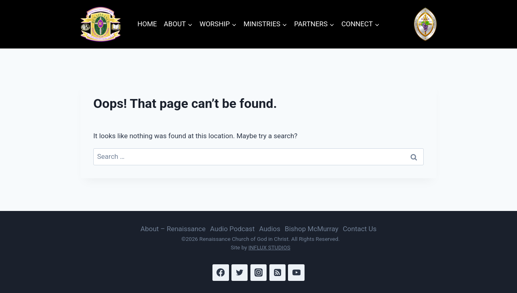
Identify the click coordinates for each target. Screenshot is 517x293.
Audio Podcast (232, 229)
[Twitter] (239, 272)
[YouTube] (296, 272)
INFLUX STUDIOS (269, 247)
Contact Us (359, 229)
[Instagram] (258, 272)
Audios (269, 229)
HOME (147, 24)
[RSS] (277, 272)
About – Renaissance (173, 229)
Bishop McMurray (311, 229)
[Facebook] (220, 272)
